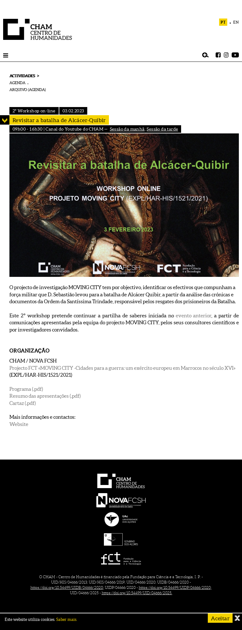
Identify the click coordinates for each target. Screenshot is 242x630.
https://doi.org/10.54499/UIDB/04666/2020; (67, 587)
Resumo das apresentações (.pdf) (45, 396)
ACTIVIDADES (22, 76)
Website (18, 424)
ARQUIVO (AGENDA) (27, 90)
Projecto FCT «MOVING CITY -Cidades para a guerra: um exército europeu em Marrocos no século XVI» (122, 368)
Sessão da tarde (162, 129)
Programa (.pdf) (26, 389)
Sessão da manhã (127, 129)
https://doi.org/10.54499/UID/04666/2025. (137, 593)
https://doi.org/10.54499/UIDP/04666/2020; (175, 587)
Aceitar (220, 618)
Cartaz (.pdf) (22, 403)
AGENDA (17, 83)
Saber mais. (66, 619)
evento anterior (194, 315)
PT (223, 22)
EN (236, 22)
